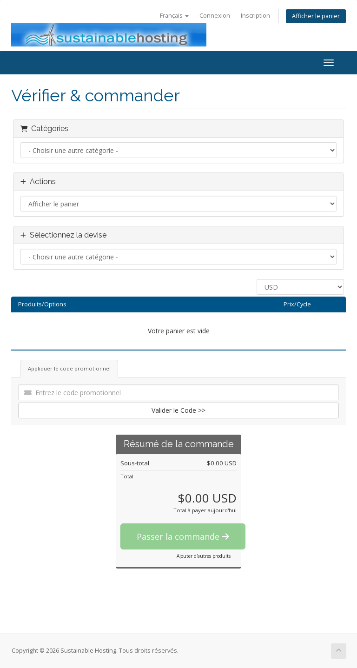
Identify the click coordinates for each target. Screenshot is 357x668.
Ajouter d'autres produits (204, 556)
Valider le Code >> (178, 410)
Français (174, 16)
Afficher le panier (316, 16)
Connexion (214, 16)
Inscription (255, 16)
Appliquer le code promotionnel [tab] (69, 368)
